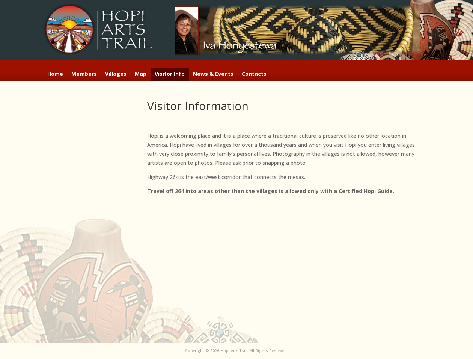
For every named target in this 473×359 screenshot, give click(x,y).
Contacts (254, 74)
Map (140, 74)
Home (55, 74)
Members (84, 74)
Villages (116, 74)
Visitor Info (170, 74)
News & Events (213, 74)
